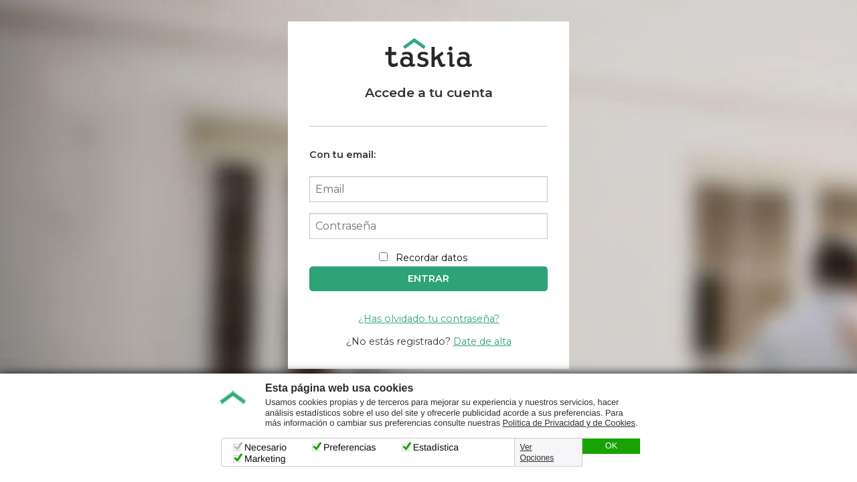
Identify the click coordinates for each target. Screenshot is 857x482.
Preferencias (349, 447)
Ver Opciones (537, 453)
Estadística (436, 447)
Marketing (264, 458)
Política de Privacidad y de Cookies (569, 423)
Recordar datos (431, 258)
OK (611, 446)
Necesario (265, 447)
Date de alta (482, 341)
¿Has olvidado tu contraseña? (428, 319)
